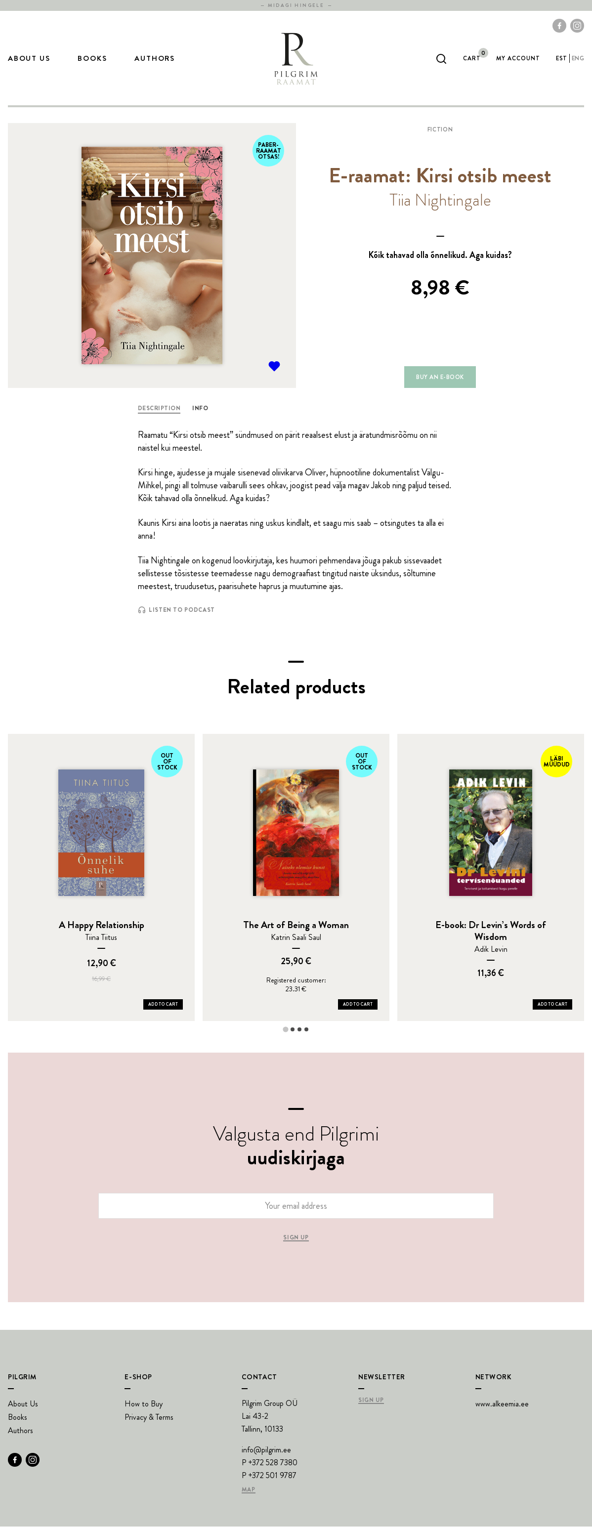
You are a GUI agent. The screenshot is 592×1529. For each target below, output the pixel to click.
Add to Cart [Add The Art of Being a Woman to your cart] (358, 1007)
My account (518, 59)
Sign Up (370, 1403)
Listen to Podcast (176, 612)
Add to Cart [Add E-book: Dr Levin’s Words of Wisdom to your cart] (552, 1007)
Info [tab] (200, 410)
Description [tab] (159, 410)
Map (248, 1492)
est (561, 59)
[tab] (285, 1031)
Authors (154, 59)
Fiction (440, 131)
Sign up (295, 1240)
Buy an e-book (440, 379)
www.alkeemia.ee (502, 1406)
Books (92, 59)
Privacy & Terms (149, 1419)
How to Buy (144, 1406)
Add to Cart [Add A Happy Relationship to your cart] (163, 1007)
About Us (29, 59)
